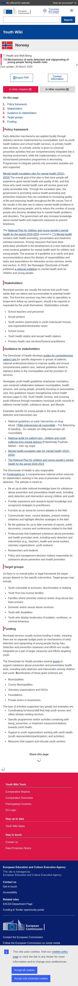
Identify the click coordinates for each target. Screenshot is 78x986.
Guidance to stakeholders (21, 113)
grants (56, 661)
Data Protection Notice (18, 848)
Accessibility (10, 892)
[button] (45, 11)
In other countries (55, 89)
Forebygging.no (16, 474)
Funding (12, 121)
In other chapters (18, 89)
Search (68, 20)
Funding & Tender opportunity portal (23, 909)
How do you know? (64, 2)
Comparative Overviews (19, 797)
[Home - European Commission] (23, 11)
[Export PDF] (21, 78)
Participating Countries (19, 804)
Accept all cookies (24, 970)
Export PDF (22, 77)
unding (11, 629)
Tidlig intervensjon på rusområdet (36, 425)
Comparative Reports (18, 791)
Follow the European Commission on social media (31, 943)
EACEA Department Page (17, 904)
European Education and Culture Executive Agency (34, 867)
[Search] (31, 19)
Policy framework (17, 104)
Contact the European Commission (23, 937)
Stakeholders (14, 108)
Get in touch (10, 886)
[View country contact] (58, 78)
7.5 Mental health (62, 234)
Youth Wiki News (15, 826)
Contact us (12, 842)
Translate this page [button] (53, 10)
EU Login (11, 810)
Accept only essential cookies (31, 978)
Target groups (15, 117)
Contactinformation (57, 77)
